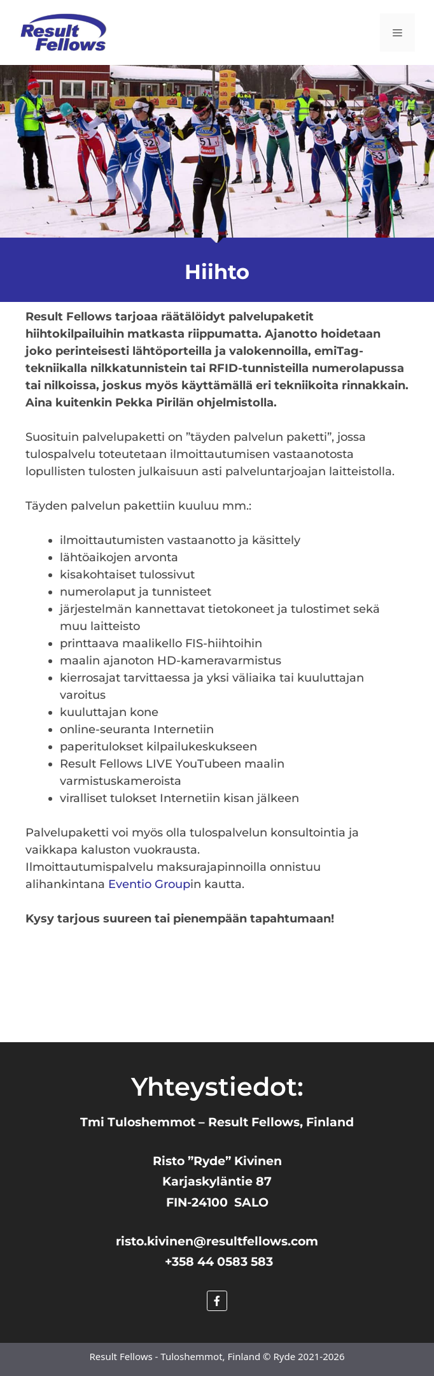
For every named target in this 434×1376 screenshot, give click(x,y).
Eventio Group (149, 884)
